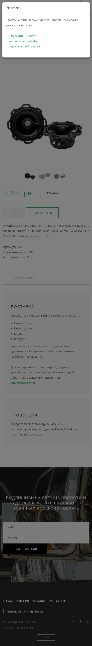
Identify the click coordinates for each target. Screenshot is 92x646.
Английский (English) (23, 41)
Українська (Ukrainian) (24, 46)
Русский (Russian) (23, 36)
